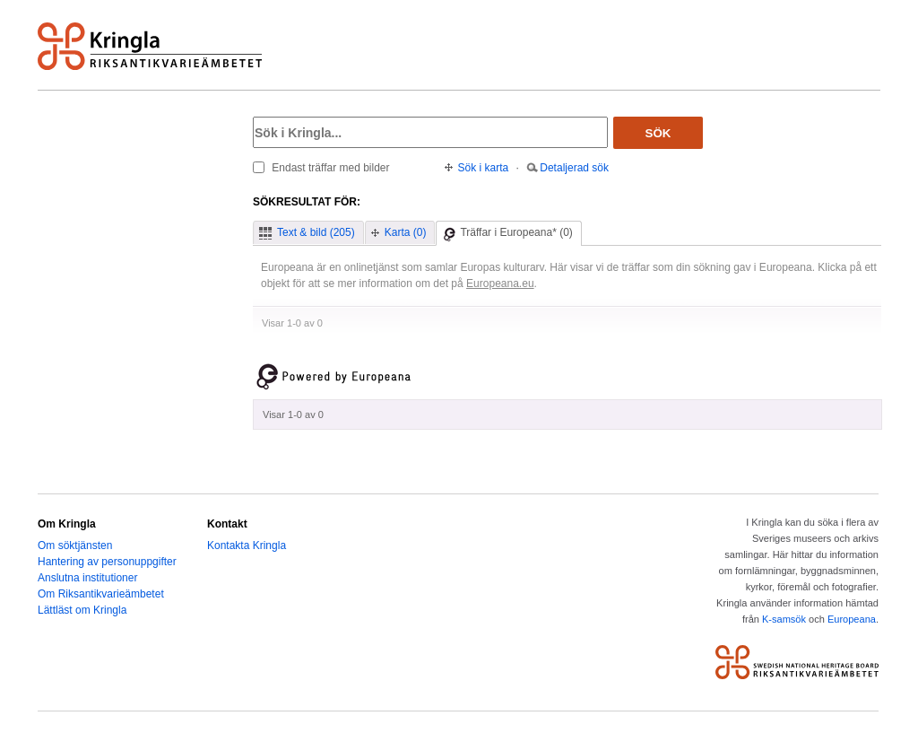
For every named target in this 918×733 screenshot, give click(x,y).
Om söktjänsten (75, 545)
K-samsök (784, 619)
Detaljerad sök (574, 167)
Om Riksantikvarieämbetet (101, 594)
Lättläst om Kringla (82, 610)
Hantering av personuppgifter (107, 561)
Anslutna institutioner (87, 578)
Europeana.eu (500, 283)
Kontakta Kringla (246, 545)
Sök (658, 133)
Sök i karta (483, 167)
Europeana (851, 619)
